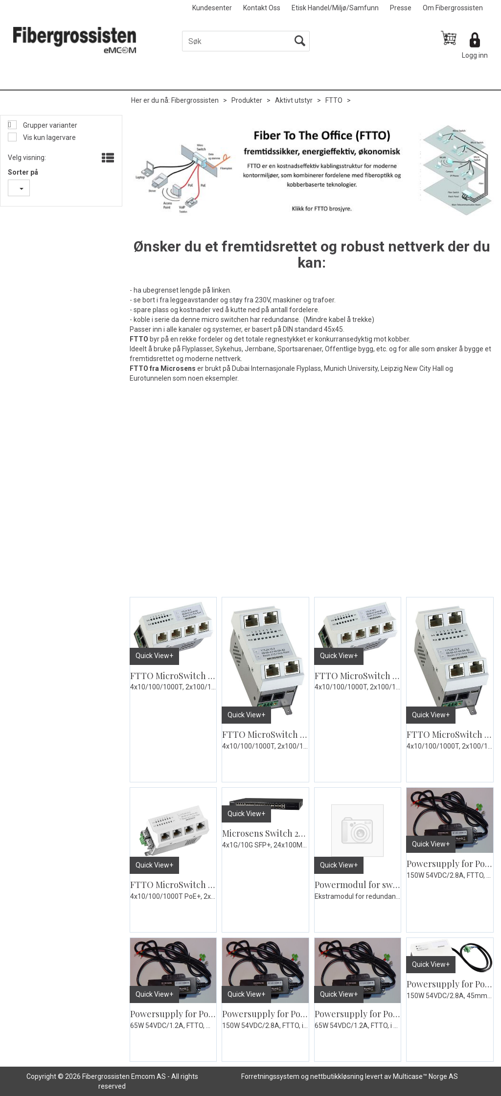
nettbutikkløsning (337, 1076)
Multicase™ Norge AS (425, 1076)
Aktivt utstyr (294, 100)
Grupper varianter (49, 125)
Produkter (246, 100)
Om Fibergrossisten (453, 8)
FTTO (333, 100)
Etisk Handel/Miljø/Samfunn (335, 8)
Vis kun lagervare (49, 137)
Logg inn (475, 55)
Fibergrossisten (195, 100)
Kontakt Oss (261, 8)
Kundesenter (212, 8)
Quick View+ (154, 656)
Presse (400, 8)
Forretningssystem (270, 1076)
